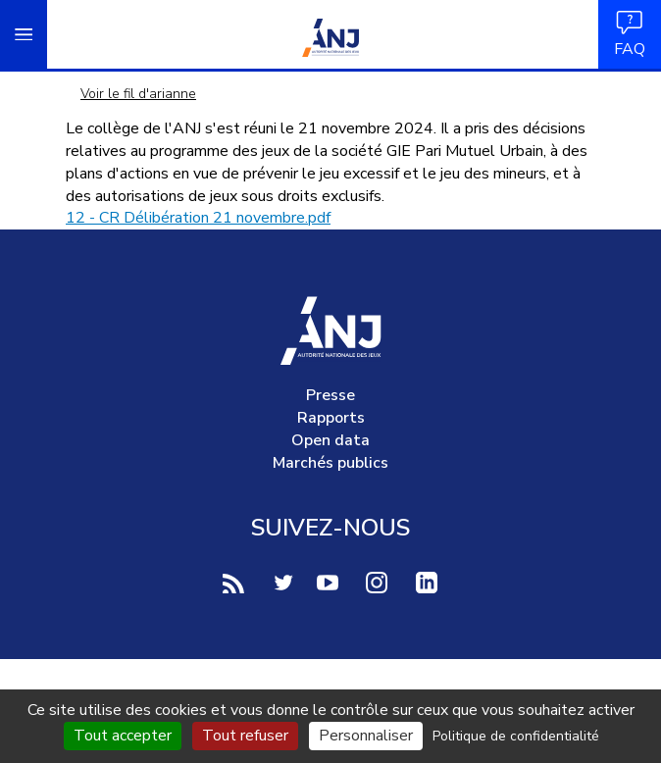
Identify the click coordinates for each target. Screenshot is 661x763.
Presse (330, 395)
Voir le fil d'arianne (138, 93)
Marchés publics (330, 463)
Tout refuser (245, 735)
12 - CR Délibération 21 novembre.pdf (198, 218)
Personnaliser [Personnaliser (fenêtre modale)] (366, 735)
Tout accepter (123, 735)
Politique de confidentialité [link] (515, 736)
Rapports (331, 418)
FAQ (629, 34)
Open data (330, 440)
